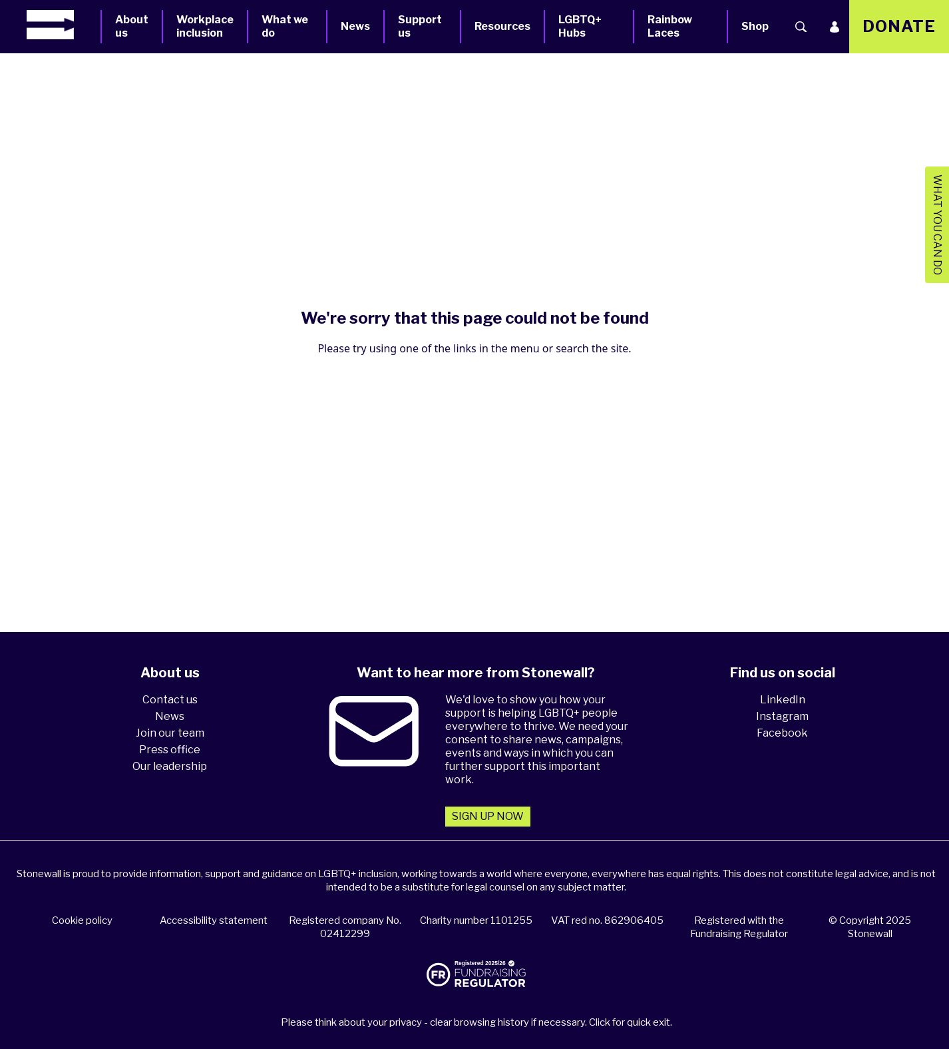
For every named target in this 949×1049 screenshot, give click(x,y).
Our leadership (169, 766)
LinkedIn (782, 699)
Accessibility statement (214, 920)
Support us (420, 26)
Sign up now (488, 816)
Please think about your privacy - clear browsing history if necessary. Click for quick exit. (476, 1022)
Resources (502, 26)
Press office (169, 749)
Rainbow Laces (670, 26)
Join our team (170, 733)
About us (131, 26)
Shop (755, 26)
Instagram (782, 716)
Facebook (782, 733)
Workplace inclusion (205, 26)
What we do (285, 26)
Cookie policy (82, 920)
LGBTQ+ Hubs (580, 26)
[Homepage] (63, 24)
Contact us (170, 699)
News (355, 26)
